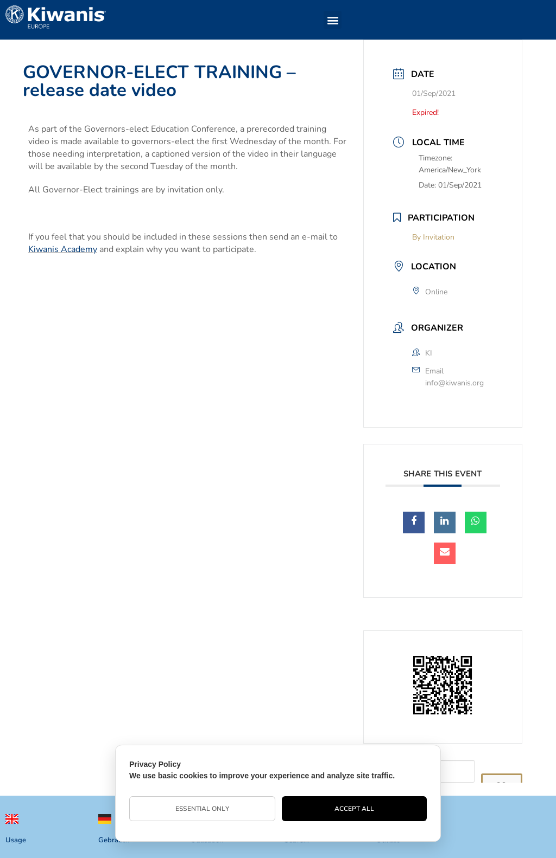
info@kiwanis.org (454, 383)
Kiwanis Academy (62, 249)
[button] (333, 20)
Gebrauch (113, 840)
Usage (15, 840)
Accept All (354, 808)
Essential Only (202, 808)
